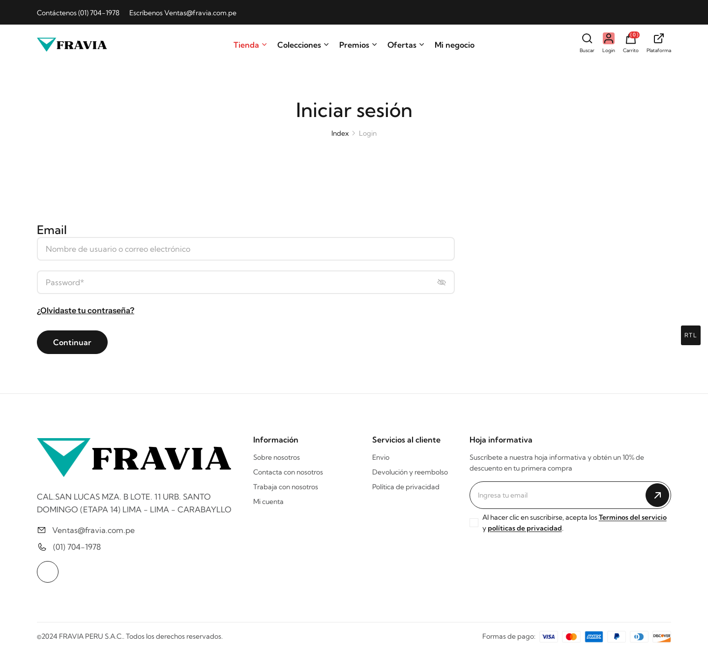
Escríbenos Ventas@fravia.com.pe (182, 12)
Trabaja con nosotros (285, 486)
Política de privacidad (406, 486)
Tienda (250, 45)
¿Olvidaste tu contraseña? (85, 310)
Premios (358, 45)
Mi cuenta (268, 501)
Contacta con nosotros (288, 472)
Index (340, 133)
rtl (690, 335)
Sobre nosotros (276, 457)
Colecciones (303, 45)
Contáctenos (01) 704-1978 (78, 12)
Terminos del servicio (633, 517)
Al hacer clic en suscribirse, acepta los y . (574, 522)
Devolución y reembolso (410, 472)
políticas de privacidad (525, 528)
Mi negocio (454, 45)
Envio (380, 457)
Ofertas (406, 45)
